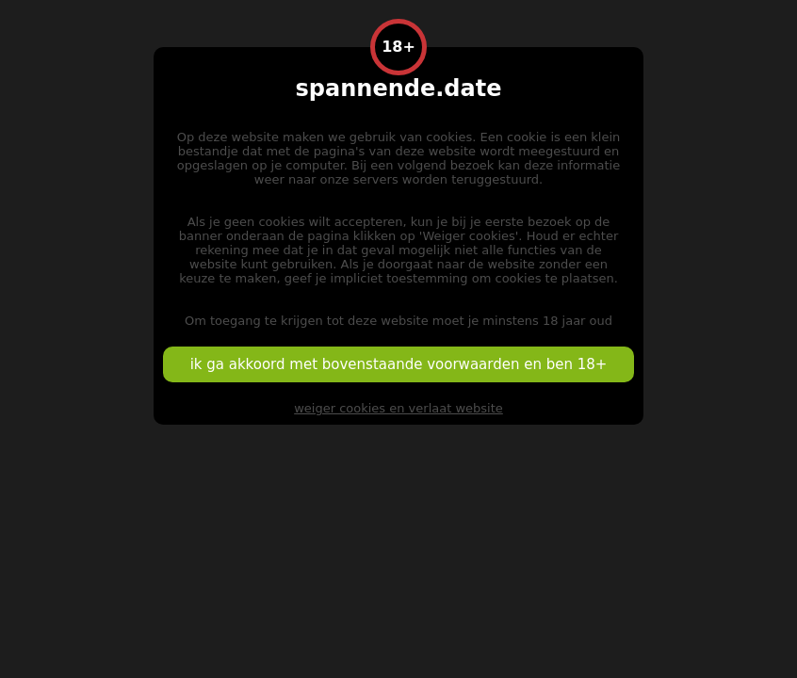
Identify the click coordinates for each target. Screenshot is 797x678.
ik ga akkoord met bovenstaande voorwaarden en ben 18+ (399, 364)
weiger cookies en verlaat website (398, 408)
